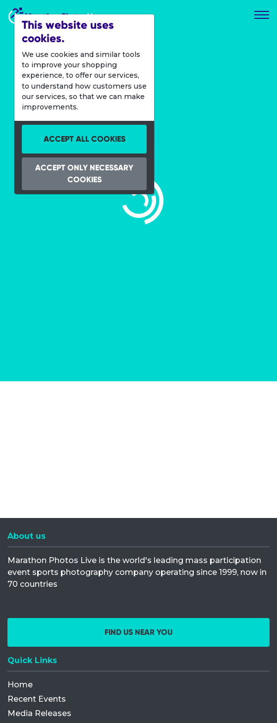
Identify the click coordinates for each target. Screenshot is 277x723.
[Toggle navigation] (261, 14)
